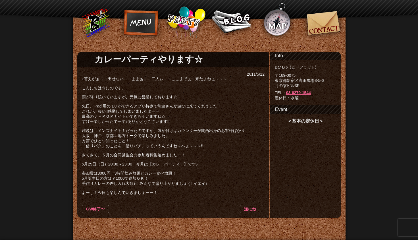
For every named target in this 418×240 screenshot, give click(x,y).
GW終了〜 (95, 209)
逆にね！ (252, 209)
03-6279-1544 (298, 92)
